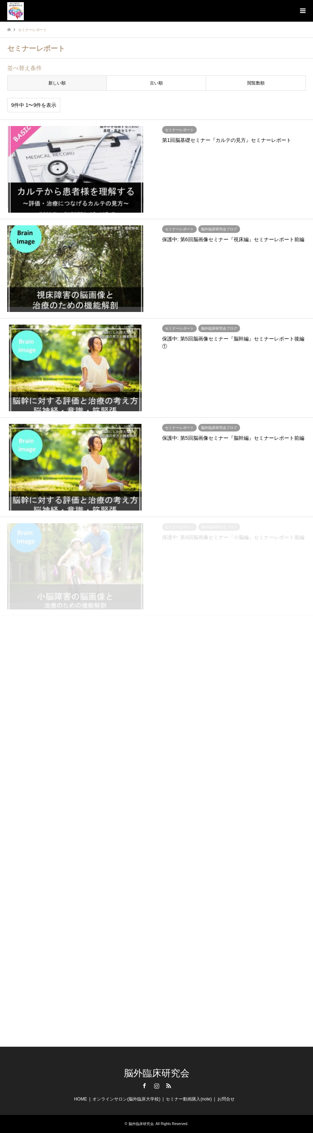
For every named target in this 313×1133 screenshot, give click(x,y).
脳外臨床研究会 (157, 1073)
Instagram (156, 1085)
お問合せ (226, 1099)
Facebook (144, 1085)
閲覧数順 (256, 83)
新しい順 (57, 83)
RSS (168, 1085)
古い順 (156, 83)
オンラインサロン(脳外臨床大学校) (126, 1099)
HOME (80, 1099)
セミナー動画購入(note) (189, 1099)
